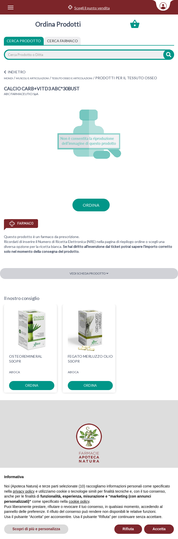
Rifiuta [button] (128, 529)
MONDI (8, 78)
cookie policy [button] (79, 501)
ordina (91, 205)
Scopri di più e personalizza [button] (36, 529)
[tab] (62, 41)
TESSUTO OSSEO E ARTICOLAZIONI (72, 78)
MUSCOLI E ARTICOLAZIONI (32, 78)
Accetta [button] (159, 529)
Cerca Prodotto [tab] (24, 41)
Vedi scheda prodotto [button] (89, 273)
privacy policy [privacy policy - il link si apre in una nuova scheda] (23, 491)
